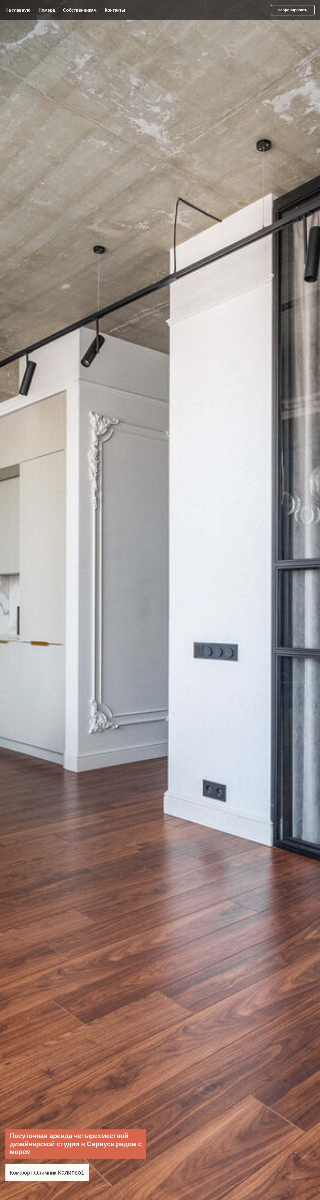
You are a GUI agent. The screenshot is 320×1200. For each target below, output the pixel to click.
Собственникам (80, 10)
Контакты (115, 10)
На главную (17, 10)
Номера (46, 10)
